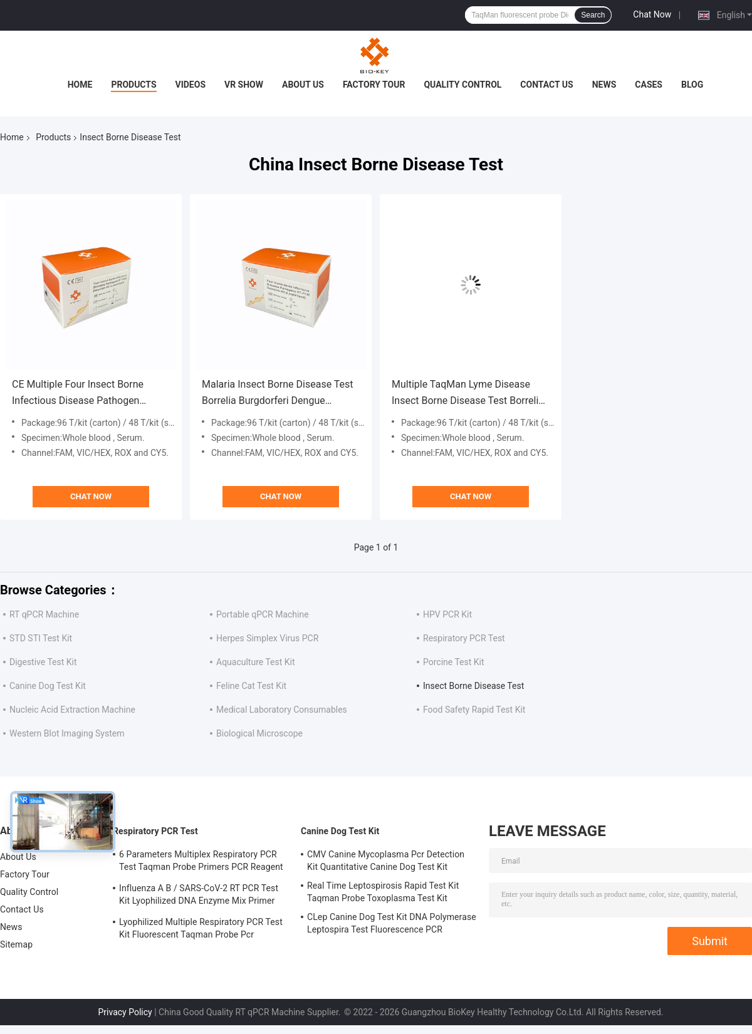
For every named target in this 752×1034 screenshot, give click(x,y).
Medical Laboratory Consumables (281, 710)
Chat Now (652, 14)
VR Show (243, 85)
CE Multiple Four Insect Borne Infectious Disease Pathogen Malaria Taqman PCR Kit (78, 393)
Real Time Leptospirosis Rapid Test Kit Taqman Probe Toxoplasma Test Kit (383, 892)
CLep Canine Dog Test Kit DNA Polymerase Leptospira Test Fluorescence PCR (391, 923)
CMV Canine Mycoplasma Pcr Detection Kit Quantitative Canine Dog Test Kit (385, 860)
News (604, 85)
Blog (692, 85)
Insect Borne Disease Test (473, 686)
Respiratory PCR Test (464, 638)
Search (593, 15)
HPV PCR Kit (447, 614)
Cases (648, 85)
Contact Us (546, 85)
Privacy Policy (125, 1012)
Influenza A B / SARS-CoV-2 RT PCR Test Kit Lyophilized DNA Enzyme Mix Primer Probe (198, 896)
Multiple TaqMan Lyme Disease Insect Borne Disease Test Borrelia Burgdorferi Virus (468, 393)
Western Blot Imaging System (66, 733)
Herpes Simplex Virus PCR (267, 638)
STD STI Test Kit (40, 638)
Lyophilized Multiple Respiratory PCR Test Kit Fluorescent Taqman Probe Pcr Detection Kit (201, 930)
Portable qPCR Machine (262, 614)
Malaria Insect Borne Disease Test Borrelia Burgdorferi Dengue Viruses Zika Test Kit (277, 393)
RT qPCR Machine (44, 614)
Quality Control (462, 85)
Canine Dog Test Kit (47, 686)
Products (133, 85)
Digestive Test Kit (43, 662)
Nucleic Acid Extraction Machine (72, 710)
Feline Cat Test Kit (251, 686)
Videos (190, 85)
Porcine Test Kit (453, 662)
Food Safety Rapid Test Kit (474, 710)
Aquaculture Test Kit (255, 662)
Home (80, 85)
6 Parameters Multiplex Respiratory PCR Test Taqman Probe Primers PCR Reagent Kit (201, 862)
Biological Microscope (259, 733)
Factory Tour (374, 85)
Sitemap (16, 944)
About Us (303, 85)
